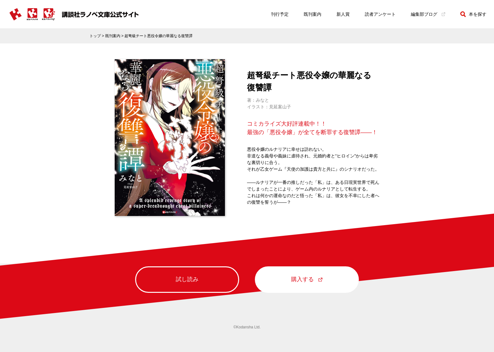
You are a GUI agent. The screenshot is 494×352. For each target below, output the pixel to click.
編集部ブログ (428, 14)
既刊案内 (312, 14)
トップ (95, 36)
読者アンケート (380, 14)
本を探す (473, 14)
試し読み (187, 279)
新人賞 (343, 14)
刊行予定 (280, 14)
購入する (306, 279)
